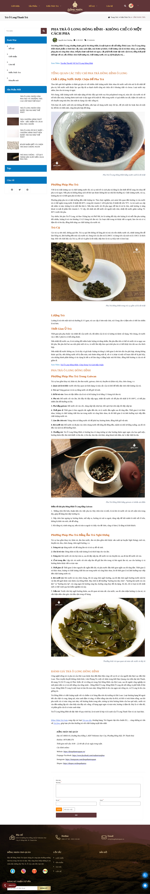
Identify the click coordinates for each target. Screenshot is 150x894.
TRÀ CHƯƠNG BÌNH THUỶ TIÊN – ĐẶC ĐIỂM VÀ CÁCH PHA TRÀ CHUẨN (31, 121)
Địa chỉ (19, 835)
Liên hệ (109, 6)
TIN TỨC (59, 867)
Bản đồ (103, 852)
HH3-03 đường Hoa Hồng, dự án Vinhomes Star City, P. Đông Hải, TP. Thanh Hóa (31, 839)
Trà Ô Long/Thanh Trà (16, 17)
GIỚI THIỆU (60, 858)
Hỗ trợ (92, 6)
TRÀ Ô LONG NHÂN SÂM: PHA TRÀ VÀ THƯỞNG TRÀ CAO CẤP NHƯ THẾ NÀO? (31, 98)
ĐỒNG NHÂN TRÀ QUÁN (19, 852)
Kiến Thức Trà (52, 6)
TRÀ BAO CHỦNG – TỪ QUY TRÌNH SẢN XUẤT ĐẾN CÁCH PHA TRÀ (32, 157)
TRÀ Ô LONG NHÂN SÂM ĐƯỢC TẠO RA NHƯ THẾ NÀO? (30, 110)
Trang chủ (114, 17)
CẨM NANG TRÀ (139, 17)
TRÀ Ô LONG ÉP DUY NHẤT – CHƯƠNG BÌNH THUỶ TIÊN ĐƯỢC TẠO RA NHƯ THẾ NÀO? (32, 133)
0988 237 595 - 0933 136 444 (71, 839)
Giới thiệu (15, 6)
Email (110, 836)
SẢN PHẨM (59, 862)
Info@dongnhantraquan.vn (116, 839)
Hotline (65, 836)
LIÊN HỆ (58, 871)
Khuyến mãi (14, 80)
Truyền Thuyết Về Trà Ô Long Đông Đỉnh (76, 63)
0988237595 (12, 885)
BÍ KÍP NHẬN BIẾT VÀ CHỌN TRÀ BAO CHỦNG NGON (31, 145)
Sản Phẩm (33, 6)
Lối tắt (57, 852)
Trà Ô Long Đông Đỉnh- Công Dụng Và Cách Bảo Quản (81, 365)
